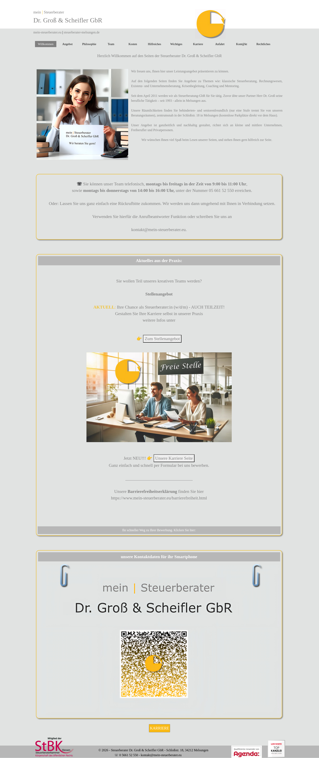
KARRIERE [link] (159, 728)
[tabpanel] (91, 19)
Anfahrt (220, 44)
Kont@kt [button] (241, 44)
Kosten (133, 44)
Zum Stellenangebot (162, 338)
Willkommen (46, 44)
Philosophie (89, 44)
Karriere (198, 44)
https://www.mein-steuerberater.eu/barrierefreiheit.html (159, 498)
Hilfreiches (154, 44)
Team (111, 44)
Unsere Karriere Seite (174, 458)
